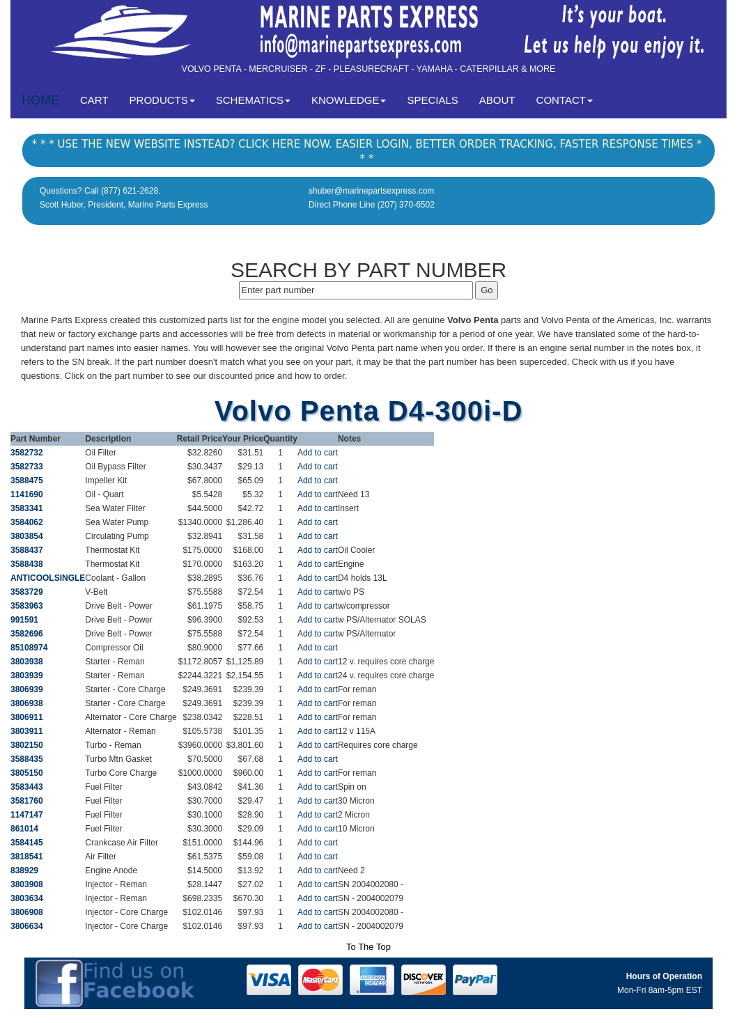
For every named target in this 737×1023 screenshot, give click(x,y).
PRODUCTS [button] (162, 100)
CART (99, 99)
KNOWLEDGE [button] (349, 100)
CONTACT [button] (564, 100)
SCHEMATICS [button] (253, 100)
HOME (40, 100)
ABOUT (497, 100)
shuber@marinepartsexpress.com (371, 191)
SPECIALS (432, 100)
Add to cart (317, 453)
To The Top (368, 947)
